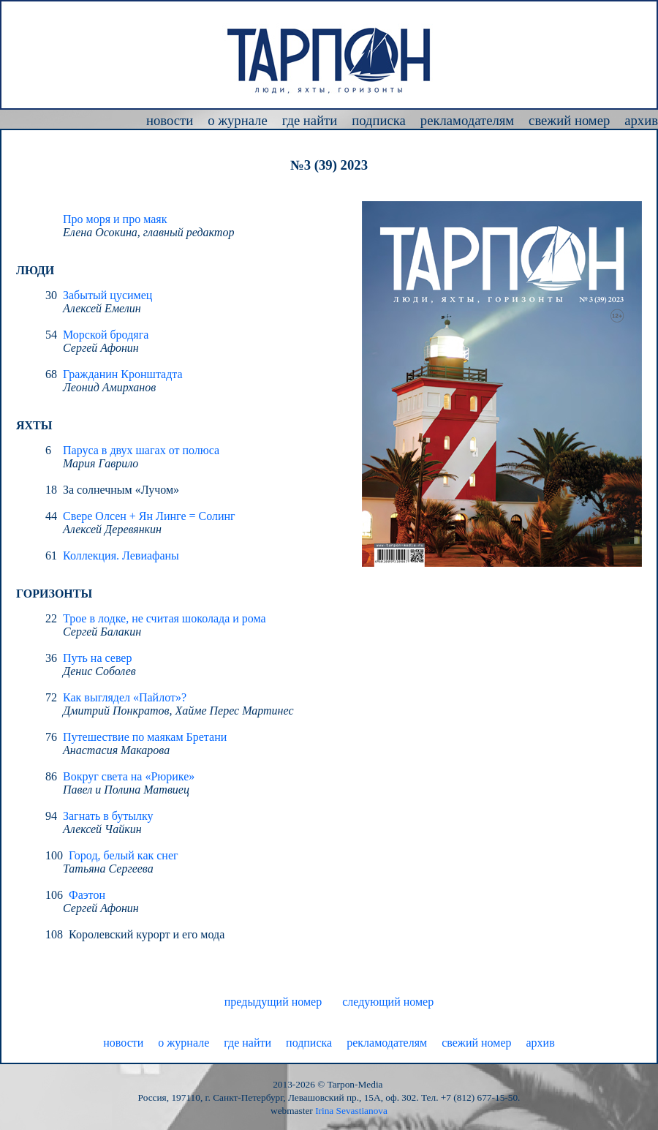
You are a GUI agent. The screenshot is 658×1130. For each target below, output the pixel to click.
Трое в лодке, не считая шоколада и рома (164, 618)
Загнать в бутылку (108, 816)
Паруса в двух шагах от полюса (141, 450)
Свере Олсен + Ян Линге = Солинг (149, 516)
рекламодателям (467, 120)
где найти (310, 120)
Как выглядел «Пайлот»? (124, 697)
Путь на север (97, 658)
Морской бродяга (105, 334)
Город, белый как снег (123, 855)
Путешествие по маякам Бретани (145, 737)
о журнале (238, 120)
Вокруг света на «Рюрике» (128, 776)
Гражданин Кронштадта (123, 374)
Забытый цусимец (107, 295)
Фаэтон (87, 895)
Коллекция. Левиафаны (121, 555)
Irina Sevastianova (351, 1110)
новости (169, 120)
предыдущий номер (273, 1001)
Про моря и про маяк (115, 219)
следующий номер (388, 1001)
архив (641, 120)
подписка (379, 120)
